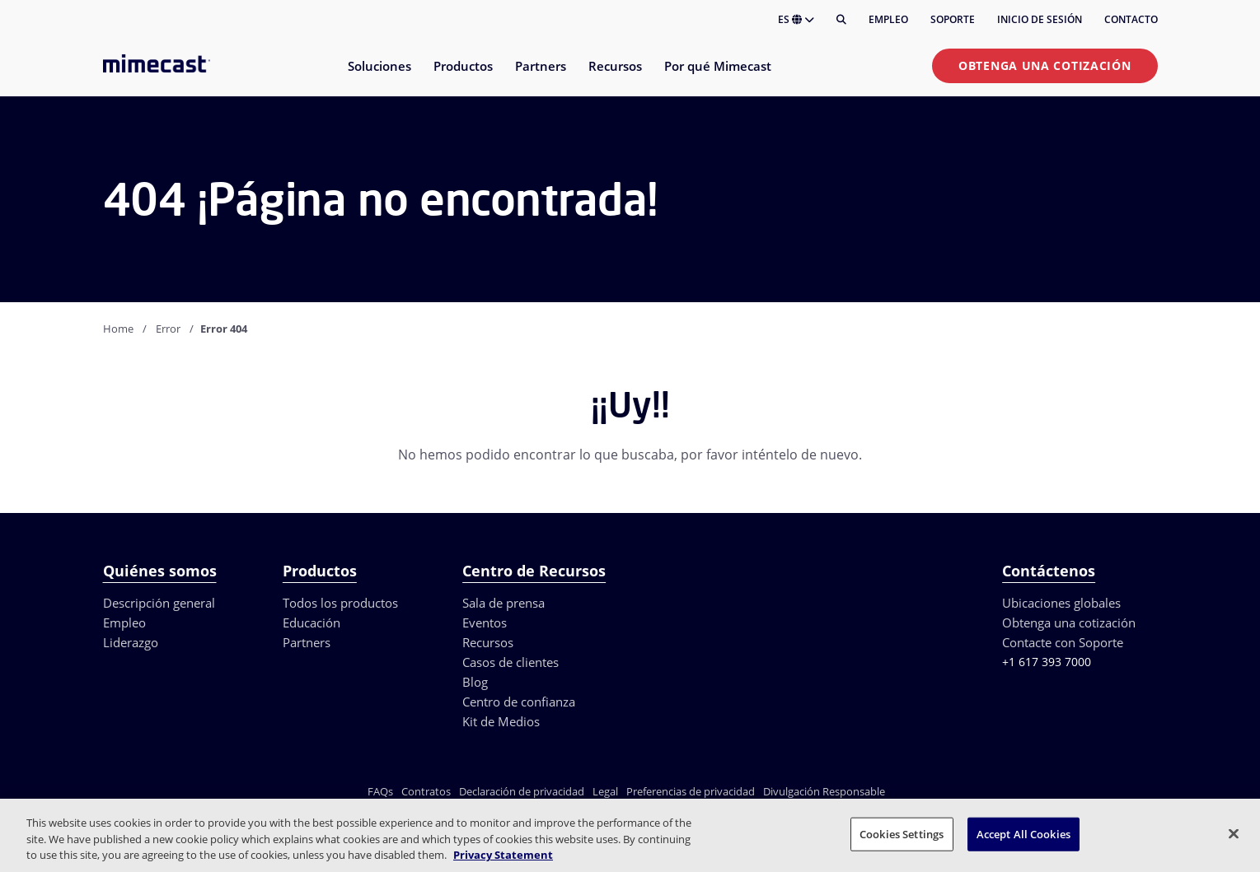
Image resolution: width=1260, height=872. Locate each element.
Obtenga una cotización (1044, 65)
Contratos (426, 791)
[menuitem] (378, 76)
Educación (311, 622)
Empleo (888, 19)
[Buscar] (841, 20)
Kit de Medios (501, 721)
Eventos (484, 622)
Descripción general (159, 603)
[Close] (1234, 833)
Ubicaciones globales (1061, 603)
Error (168, 328)
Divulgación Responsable (824, 791)
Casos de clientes (510, 662)
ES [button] (796, 19)
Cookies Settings (902, 833)
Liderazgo (130, 642)
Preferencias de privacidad (690, 791)
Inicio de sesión (1039, 19)
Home (118, 328)
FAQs (380, 791)
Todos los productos (340, 603)
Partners (306, 642)
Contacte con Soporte (1062, 642)
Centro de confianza (518, 701)
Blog (475, 682)
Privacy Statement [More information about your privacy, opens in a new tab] (503, 854)
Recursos (487, 642)
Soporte (952, 19)
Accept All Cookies (1023, 833)
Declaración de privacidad (521, 791)
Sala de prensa (503, 603)
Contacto (1131, 19)
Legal (605, 791)
